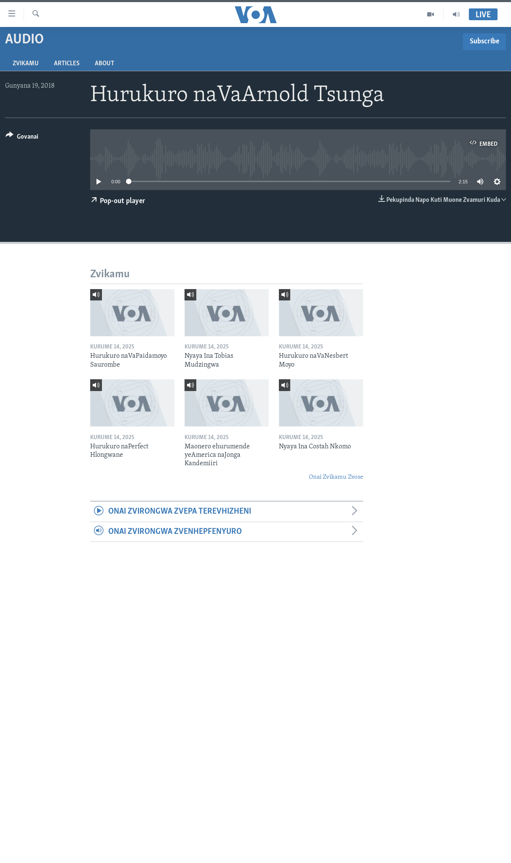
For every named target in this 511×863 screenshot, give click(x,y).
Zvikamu (26, 63)
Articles (67, 63)
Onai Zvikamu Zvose (336, 477)
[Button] (21, 138)
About (104, 63)
